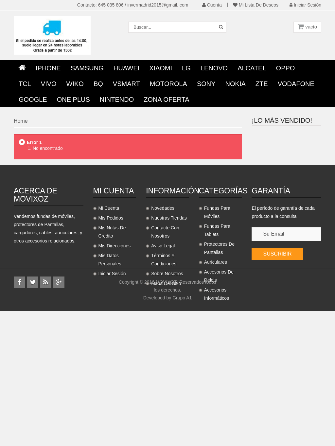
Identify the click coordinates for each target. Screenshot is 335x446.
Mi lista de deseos (255, 5)
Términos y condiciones (163, 339)
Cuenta (212, 5)
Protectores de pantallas (219, 328)
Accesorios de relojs (219, 356)
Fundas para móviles (217, 292)
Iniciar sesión (305, 5)
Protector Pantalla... (299, 138)
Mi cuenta (113, 270)
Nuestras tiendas (169, 297)
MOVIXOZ (166, 417)
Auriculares (215, 342)
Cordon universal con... (298, 214)
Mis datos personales (109, 339)
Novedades (162, 288)
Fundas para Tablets (217, 310)
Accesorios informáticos (216, 374)
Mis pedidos (110, 297)
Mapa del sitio (166, 363)
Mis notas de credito (112, 311)
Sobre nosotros (167, 353)
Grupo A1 (182, 433)
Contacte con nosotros (165, 311)
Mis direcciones (114, 325)
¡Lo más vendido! (282, 120)
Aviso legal (163, 325)
